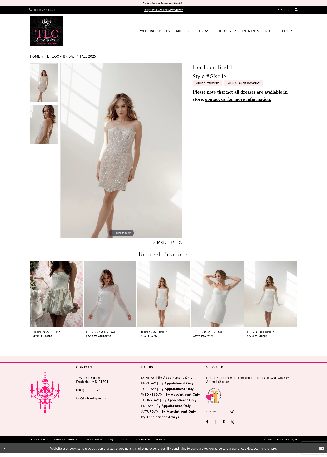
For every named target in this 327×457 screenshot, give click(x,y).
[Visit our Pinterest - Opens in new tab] (224, 425)
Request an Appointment (215, 87)
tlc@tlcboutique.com (92, 399)
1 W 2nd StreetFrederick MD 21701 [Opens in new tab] (92, 381)
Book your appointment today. (177, 3)
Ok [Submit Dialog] (320, 452)
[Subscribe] (247, 414)
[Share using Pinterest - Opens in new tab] (172, 243)
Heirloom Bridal (60, 57)
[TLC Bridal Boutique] (46, 32)
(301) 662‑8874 (88, 391)
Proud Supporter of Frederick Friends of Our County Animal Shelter (247, 381)
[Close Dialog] (6, 452)
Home (35, 57)
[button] (283, 11)
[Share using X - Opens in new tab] (180, 243)
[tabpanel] (44, 85)
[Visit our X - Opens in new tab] (233, 425)
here (273, 452)
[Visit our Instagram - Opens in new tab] (216, 425)
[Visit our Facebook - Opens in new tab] (207, 425)
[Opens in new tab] (213, 396)
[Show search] (296, 11)
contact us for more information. (238, 116)
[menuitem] (42, 11)
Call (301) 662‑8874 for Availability (221, 98)
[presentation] (56, 295)
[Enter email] (227, 414)
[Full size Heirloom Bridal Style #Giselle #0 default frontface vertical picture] (121, 152)
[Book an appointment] (163, 11)
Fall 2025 (88, 57)
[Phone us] (42, 11)
